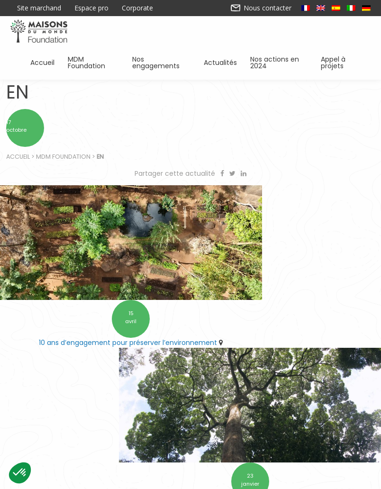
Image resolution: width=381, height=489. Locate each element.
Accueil (42, 62)
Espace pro (91, 8)
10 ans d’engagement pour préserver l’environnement (92, 317)
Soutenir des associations (97, 440)
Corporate (137, 8)
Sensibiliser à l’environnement (292, 440)
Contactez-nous (116, 478)
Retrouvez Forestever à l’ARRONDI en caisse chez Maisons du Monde (285, 322)
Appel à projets (342, 61)
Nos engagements (160, 61)
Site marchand (39, 8)
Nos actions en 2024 (278, 61)
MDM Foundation (93, 61)
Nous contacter (261, 8)
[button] (20, 473)
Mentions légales (265, 478)
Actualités (220, 62)
